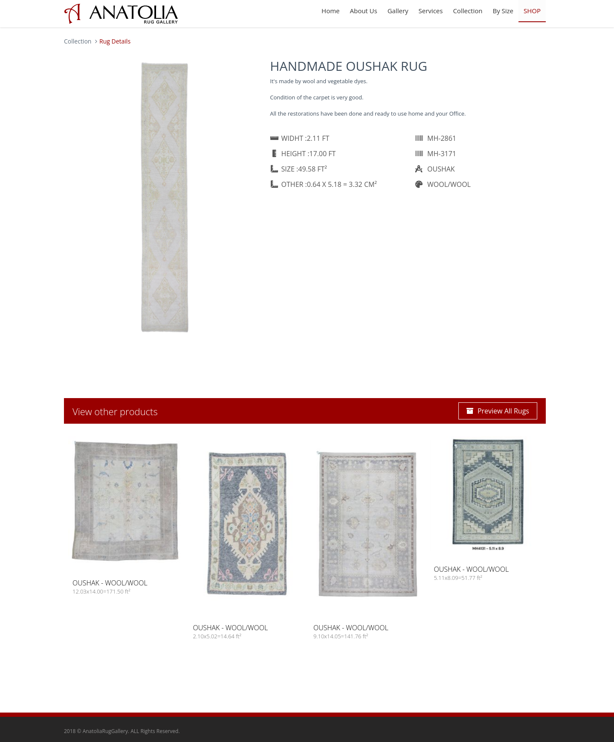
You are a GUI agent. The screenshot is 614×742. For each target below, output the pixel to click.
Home (330, 10)
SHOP (532, 10)
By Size (502, 10)
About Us (363, 10)
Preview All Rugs (497, 411)
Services (431, 10)
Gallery (398, 10)
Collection (467, 10)
